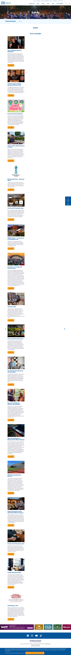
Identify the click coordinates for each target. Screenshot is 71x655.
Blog (53, 3)
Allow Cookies (29, 653)
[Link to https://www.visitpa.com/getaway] (35, 641)
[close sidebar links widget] (68, 197)
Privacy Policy (33, 644)
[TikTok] (41, 636)
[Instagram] (32, 636)
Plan (48, 3)
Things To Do (31, 3)
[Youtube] (36, 636)
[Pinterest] (44, 636)
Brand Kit (38, 644)
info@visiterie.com (48, 643)
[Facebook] (28, 636)
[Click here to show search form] (69, 3)
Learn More (11, 65)
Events (43, 3)
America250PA (60, 3)
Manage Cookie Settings (39, 653)
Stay (38, 3)
